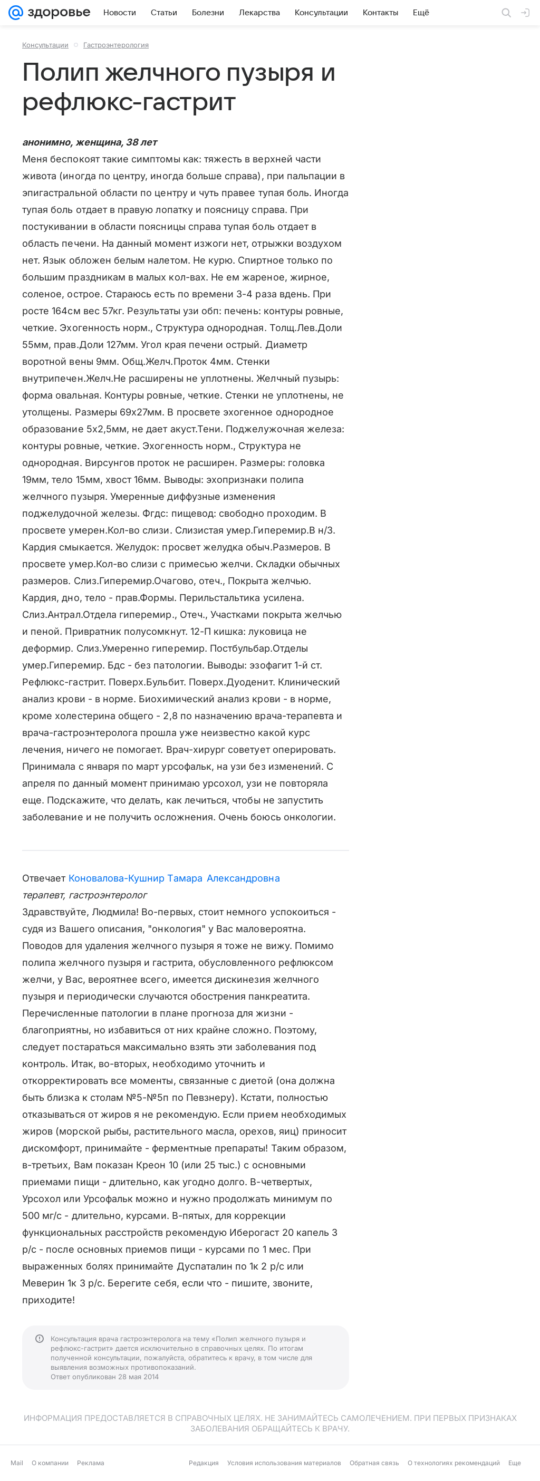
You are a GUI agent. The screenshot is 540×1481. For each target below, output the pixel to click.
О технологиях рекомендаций (454, 1463)
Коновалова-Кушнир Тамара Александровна (174, 878)
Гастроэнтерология (116, 45)
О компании (50, 1463)
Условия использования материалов (284, 1463)
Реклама (90, 1463)
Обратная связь (374, 1463)
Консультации (45, 45)
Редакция (204, 1463)
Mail (17, 1463)
